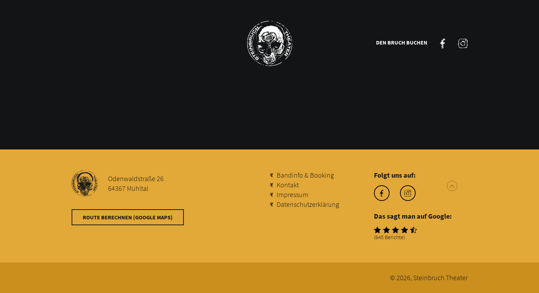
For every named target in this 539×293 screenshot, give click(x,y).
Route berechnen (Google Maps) (128, 217)
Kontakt (288, 184)
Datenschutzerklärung (308, 204)
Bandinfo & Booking (305, 175)
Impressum (292, 194)
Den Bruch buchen (401, 42)
